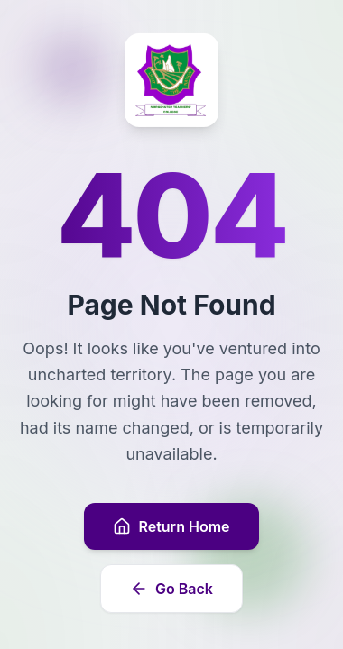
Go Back (171, 589)
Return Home (171, 526)
